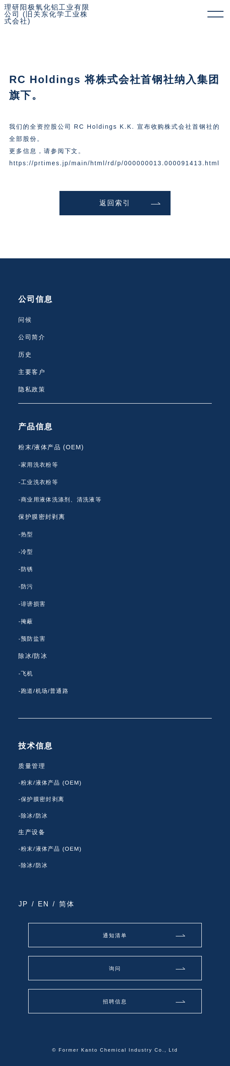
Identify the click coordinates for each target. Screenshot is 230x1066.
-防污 (25, 586)
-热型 (25, 534)
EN (43, 904)
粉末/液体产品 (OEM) (51, 447)
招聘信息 (115, 1002)
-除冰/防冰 (33, 815)
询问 (115, 969)
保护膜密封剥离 (41, 516)
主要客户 (31, 371)
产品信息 (35, 427)
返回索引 (115, 203)
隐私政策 (31, 389)
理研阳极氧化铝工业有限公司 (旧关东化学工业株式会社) (47, 14)
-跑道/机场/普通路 (43, 691)
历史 (25, 354)
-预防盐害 (32, 638)
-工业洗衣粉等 (38, 482)
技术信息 (35, 746)
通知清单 (115, 935)
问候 (25, 319)
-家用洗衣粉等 (38, 464)
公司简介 (31, 337)
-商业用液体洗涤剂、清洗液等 (60, 499)
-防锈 (25, 569)
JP (23, 904)
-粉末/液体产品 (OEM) (50, 782)
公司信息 (35, 299)
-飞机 (25, 673)
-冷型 (25, 551)
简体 (67, 904)
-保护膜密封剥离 (41, 799)
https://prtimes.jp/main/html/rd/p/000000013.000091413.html (114, 163)
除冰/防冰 (32, 655)
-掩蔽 (25, 621)
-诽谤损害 (32, 604)
